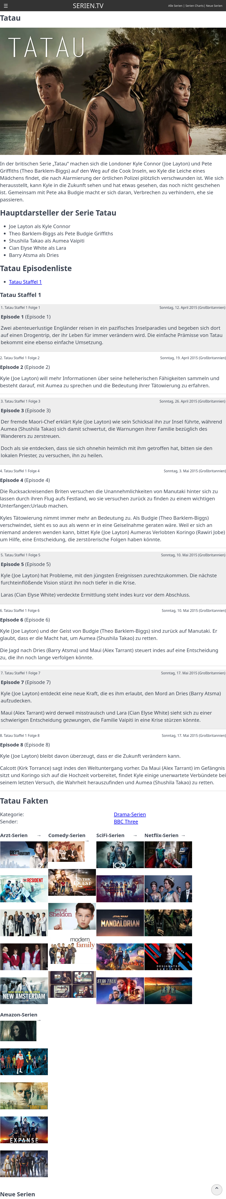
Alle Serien (175, 6)
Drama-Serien (130, 814)
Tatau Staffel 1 (25, 281)
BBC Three (126, 821)
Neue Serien (214, 6)
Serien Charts (195, 6)
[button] (6, 5)
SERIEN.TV (88, 5)
